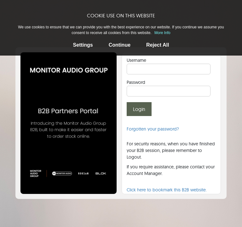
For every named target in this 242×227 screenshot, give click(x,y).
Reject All (157, 45)
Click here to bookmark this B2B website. (167, 190)
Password (136, 82)
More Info (162, 33)
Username (136, 60)
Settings (83, 45)
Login (139, 109)
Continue (119, 45)
